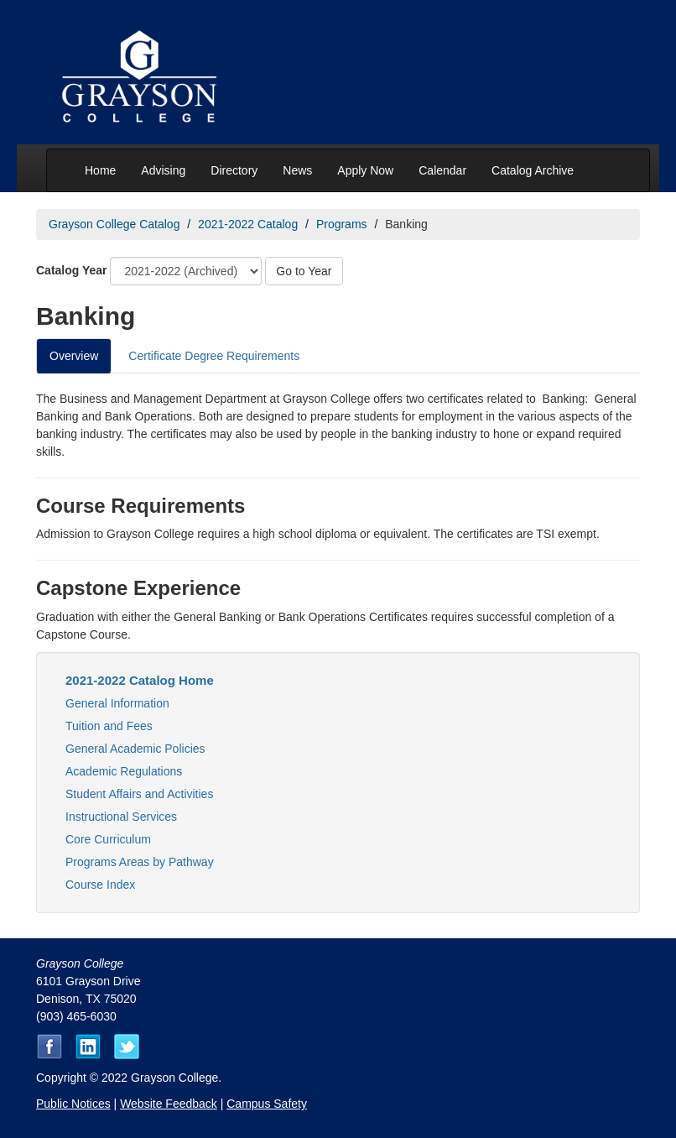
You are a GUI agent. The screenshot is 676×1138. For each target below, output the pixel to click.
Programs (341, 224)
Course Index (100, 884)
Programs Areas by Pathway (139, 862)
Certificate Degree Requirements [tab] (213, 356)
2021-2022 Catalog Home (139, 680)
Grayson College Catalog (114, 224)
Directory (234, 170)
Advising (163, 170)
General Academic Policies (135, 748)
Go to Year (303, 271)
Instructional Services (121, 816)
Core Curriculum (108, 839)
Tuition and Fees (109, 726)
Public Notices (73, 1103)
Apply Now (365, 170)
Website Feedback (168, 1103)
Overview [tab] (73, 356)
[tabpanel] (338, 517)
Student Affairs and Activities (139, 794)
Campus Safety (266, 1103)
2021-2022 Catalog (248, 224)
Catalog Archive (532, 170)
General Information (117, 703)
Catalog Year (71, 270)
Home (100, 170)
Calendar (442, 170)
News (297, 170)
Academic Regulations (123, 771)
